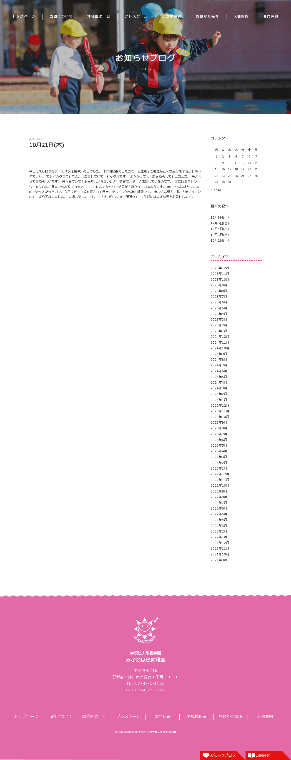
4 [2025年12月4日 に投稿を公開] (236, 157)
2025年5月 (219, 308)
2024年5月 (219, 377)
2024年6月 (219, 371)
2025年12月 (220, 268)
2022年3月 (219, 525)
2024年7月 (219, 365)
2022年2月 (219, 531)
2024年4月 (219, 382)
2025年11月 (220, 273)
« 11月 (216, 190)
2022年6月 (219, 508)
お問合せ (263, 755)
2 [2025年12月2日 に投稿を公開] (223, 157)
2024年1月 (219, 400)
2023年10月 (220, 417)
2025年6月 (219, 302)
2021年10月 (220, 554)
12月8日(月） (221, 217)
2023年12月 (220, 405)
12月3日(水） (221, 234)
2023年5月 (219, 445)
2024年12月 (220, 336)
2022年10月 (220, 485)
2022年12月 (220, 474)
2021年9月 (219, 560)
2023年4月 (219, 451)
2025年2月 (219, 325)
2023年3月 (219, 457)
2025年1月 (219, 331)
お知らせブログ (223, 755)
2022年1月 (219, 537)
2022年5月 (219, 514)
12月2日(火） (221, 240)
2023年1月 (219, 468)
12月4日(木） (221, 229)
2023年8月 (219, 428)
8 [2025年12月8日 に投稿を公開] (216, 163)
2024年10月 (220, 348)
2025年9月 (219, 285)
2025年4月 (219, 314)
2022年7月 (219, 502)
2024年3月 (219, 388)
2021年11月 (220, 548)
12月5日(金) (220, 223)
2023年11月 (220, 411)
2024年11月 (220, 342)
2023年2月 (219, 462)
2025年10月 (220, 279)
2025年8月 (219, 291)
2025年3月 (219, 319)
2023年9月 (219, 422)
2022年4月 (219, 520)
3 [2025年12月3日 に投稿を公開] (229, 157)
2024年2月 (219, 394)
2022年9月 (219, 491)
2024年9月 (219, 354)
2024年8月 (219, 359)
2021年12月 (220, 542)
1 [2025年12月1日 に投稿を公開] (216, 157)
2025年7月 (219, 296)
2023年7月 (219, 434)
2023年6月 (219, 440)
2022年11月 (220, 480)
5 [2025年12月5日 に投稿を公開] (242, 157)
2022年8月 (219, 497)
